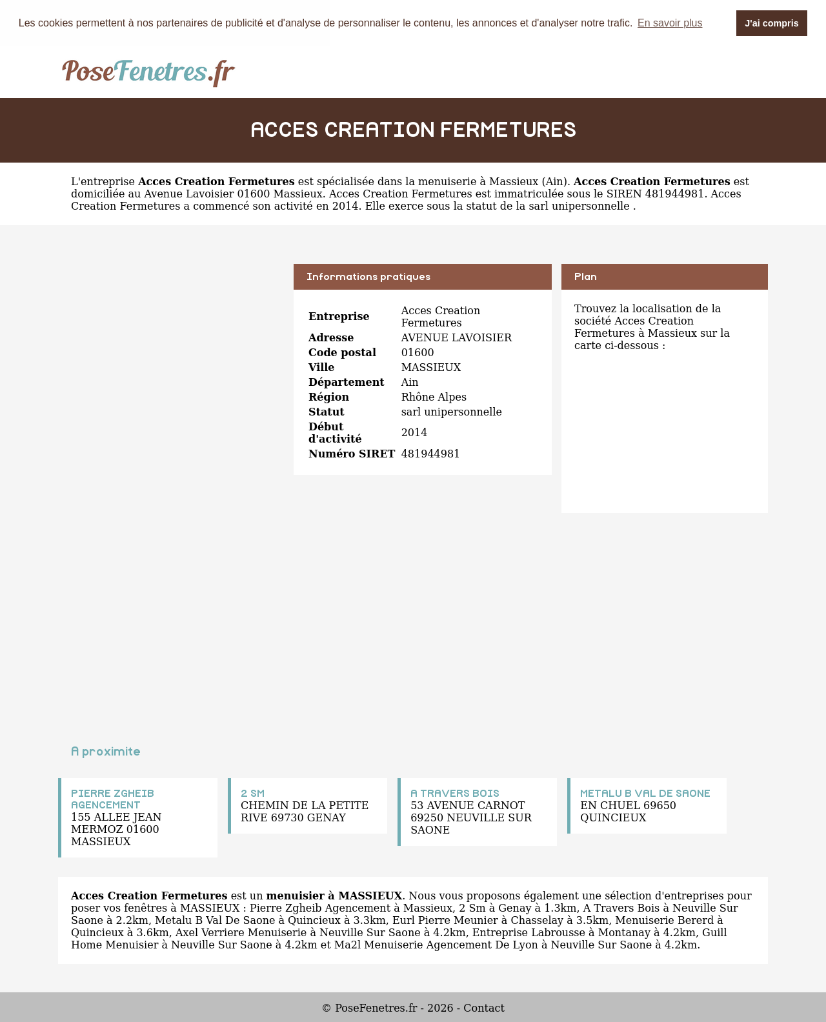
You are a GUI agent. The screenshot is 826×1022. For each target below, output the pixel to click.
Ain (554, 181)
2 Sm (472, 908)
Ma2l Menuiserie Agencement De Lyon (436, 945)
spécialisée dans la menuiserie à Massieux (427, 181)
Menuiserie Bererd (664, 920)
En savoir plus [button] (670, 22)
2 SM (253, 793)
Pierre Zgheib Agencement (320, 908)
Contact (484, 1008)
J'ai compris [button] (771, 23)
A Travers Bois (621, 908)
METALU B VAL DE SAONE (645, 793)
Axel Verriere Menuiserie (241, 933)
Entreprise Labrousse (528, 933)
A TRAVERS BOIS (454, 793)
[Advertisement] (171, 354)
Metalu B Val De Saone (215, 920)
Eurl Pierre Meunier (445, 920)
